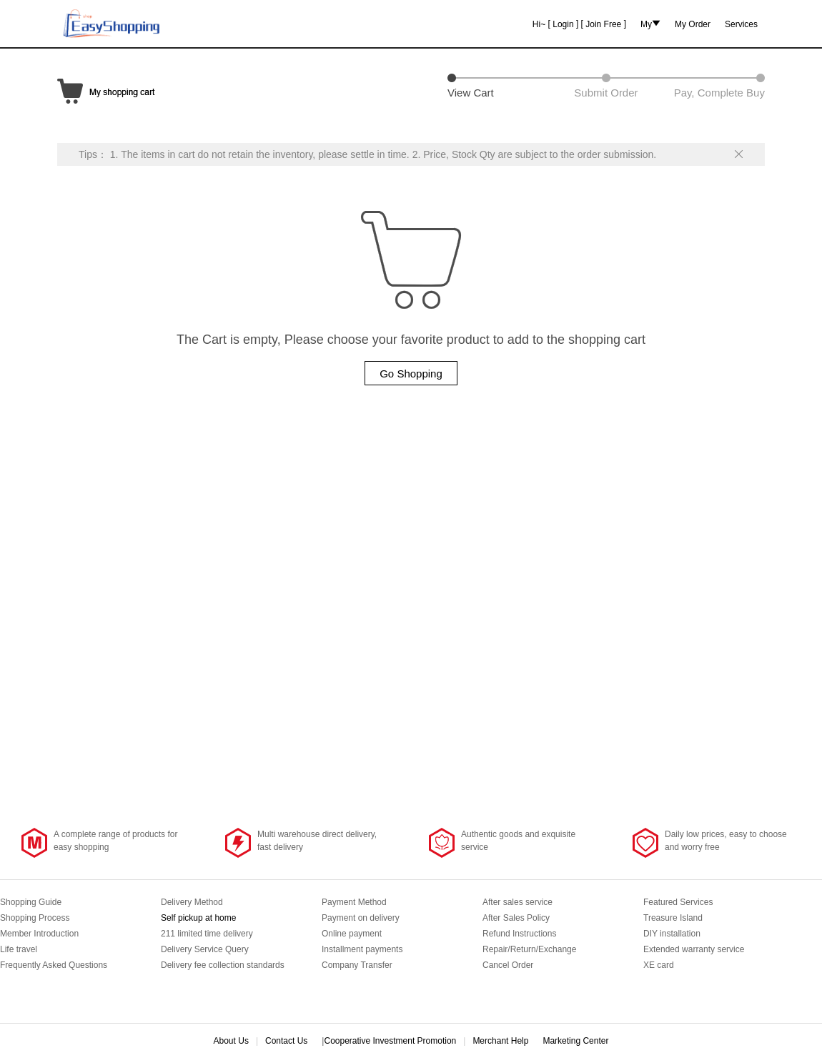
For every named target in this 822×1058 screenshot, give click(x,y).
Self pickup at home (198, 918)
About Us (231, 1041)
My (646, 24)
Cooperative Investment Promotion (390, 1041)
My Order (692, 24)
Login (563, 24)
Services (741, 24)
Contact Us (286, 1041)
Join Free (603, 24)
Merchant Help (500, 1041)
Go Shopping (411, 373)
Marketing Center (575, 1041)
